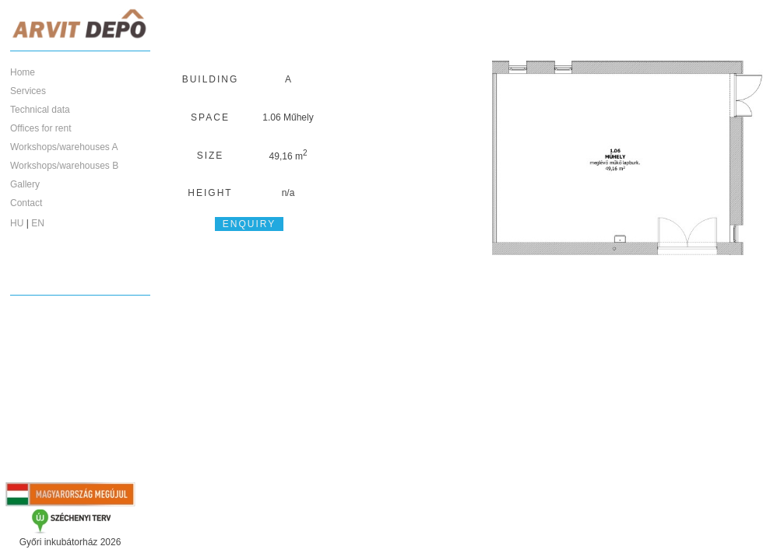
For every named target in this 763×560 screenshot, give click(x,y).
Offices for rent (40, 128)
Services (28, 91)
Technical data (40, 109)
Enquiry (249, 224)
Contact (26, 203)
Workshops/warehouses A (64, 147)
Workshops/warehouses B (64, 165)
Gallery (25, 184)
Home (22, 72)
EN (37, 223)
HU (16, 223)
